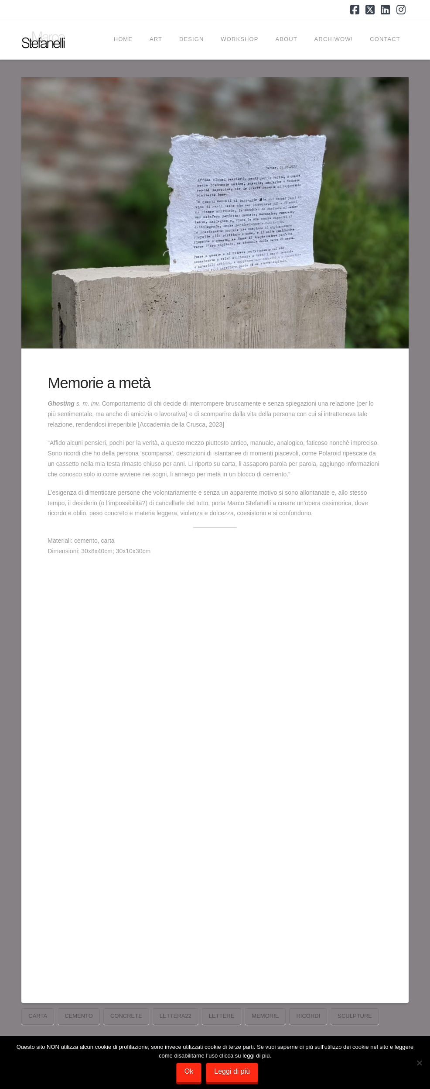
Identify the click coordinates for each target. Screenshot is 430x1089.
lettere (222, 1016)
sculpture (355, 1016)
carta (37, 1016)
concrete (126, 1016)
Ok (188, 1071)
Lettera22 (175, 1016)
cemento (79, 1016)
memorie (265, 1016)
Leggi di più (232, 1071)
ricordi (308, 1016)
